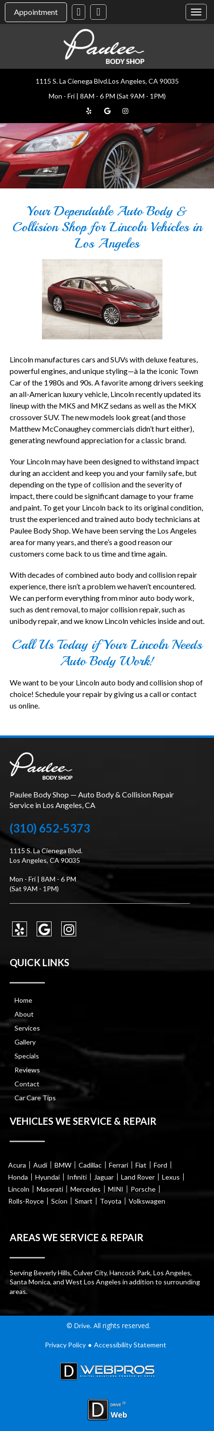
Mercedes (85, 1189)
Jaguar (104, 1177)
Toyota (110, 1201)
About (24, 1014)
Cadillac (90, 1165)
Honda (18, 1177)
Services (27, 1028)
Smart (84, 1201)
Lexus (171, 1177)
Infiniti (77, 1177)
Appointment (36, 11)
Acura (17, 1165)
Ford (160, 1165)
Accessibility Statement (130, 1345)
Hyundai (47, 1177)
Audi (40, 1165)
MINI (115, 1189)
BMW (62, 1165)
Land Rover (138, 1177)
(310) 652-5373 (50, 828)
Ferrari (118, 1165)
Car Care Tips (35, 1098)
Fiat (141, 1165)
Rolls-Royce (26, 1201)
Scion (59, 1201)
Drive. (83, 1325)
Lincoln (18, 1189)
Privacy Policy (65, 1345)
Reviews (27, 1070)
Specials (26, 1056)
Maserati (50, 1189)
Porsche (143, 1189)
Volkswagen (147, 1201)
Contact (27, 1084)
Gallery (25, 1042)
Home (23, 1000)
